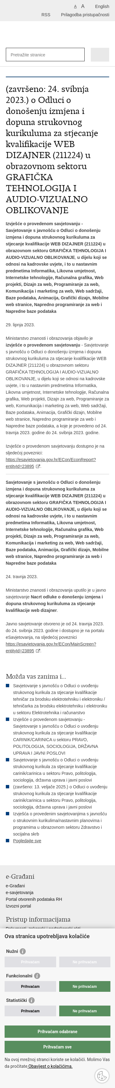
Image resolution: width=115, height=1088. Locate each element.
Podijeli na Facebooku (22, 855)
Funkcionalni (19, 976)
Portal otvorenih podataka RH (34, 899)
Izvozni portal (18, 906)
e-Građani (15, 885)
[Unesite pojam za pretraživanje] (33, 55)
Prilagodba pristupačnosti (85, 14)
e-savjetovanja (19, 892)
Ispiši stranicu (9, 855)
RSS (45, 14)
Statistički (16, 1000)
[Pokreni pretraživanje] (78, 54)
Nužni (12, 951)
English (102, 6)
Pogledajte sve (27, 840)
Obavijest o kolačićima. (49, 1066)
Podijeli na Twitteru (35, 855)
